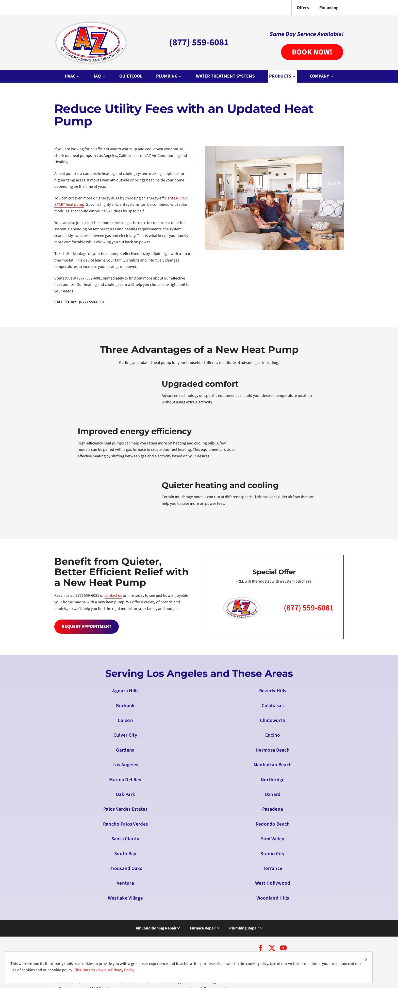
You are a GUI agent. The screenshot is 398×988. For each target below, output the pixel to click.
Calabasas (273, 705)
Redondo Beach (273, 824)
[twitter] (272, 948)
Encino (272, 735)
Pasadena (272, 809)
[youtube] (283, 948)
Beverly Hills (272, 690)
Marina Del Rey (125, 779)
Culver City (125, 735)
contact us (113, 595)
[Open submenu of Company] (332, 76)
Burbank (125, 705)
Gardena (125, 750)
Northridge (273, 779)
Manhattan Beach (273, 764)
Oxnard (273, 794)
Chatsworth (272, 720)
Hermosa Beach (273, 750)
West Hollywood (272, 883)
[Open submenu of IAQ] (104, 76)
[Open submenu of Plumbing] (181, 76)
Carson (125, 720)
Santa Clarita (125, 838)
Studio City (272, 853)
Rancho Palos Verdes (125, 824)
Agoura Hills (125, 690)
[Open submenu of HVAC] (79, 76)
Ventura (125, 883)
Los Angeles (125, 764)
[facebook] (260, 948)
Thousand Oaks (125, 868)
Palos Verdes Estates (125, 809)
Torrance (272, 868)
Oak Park (125, 794)
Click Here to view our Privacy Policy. (104, 970)
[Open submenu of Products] (294, 76)
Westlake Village (125, 898)
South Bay (125, 853)
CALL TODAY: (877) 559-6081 (79, 302)
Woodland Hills (272, 898)
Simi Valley (272, 838)
